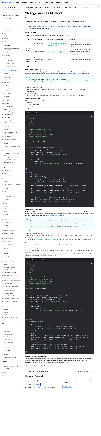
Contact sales (37, 428)
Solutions (33, 2)
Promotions (17, 2)
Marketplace (59, 2)
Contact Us (4, 372)
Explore (66, 2)
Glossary (4, 375)
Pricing (40, 2)
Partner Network (49, 2)
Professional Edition (50, 7)
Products (25, 2)
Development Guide (62, 7)
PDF (27, 19)
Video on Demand (38, 7)
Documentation (29, 7)
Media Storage (28, 9)
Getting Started (6, 100)
